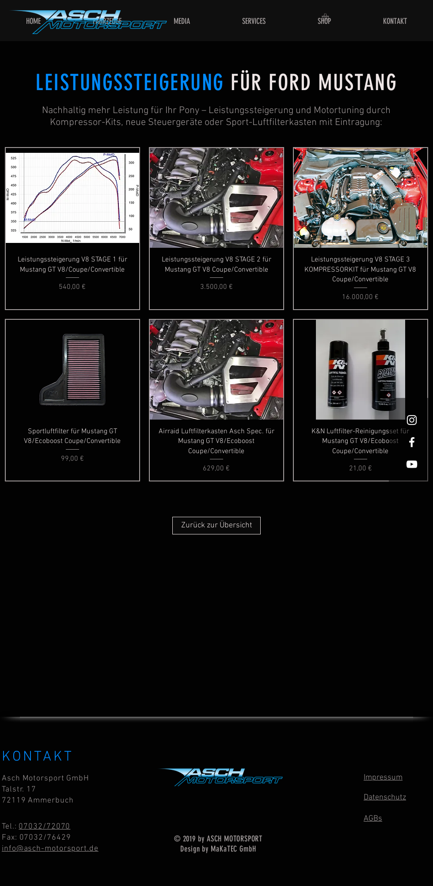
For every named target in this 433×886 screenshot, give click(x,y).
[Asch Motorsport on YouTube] (411, 464)
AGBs (373, 818)
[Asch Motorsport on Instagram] (411, 420)
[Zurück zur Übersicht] (216, 525)
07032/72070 (44, 826)
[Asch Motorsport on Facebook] (411, 442)
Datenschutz (385, 797)
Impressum (383, 777)
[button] (329, 16)
